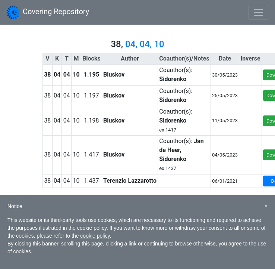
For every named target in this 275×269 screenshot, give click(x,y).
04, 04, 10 (144, 44)
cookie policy (95, 236)
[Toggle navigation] (258, 12)
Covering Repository (47, 12)
